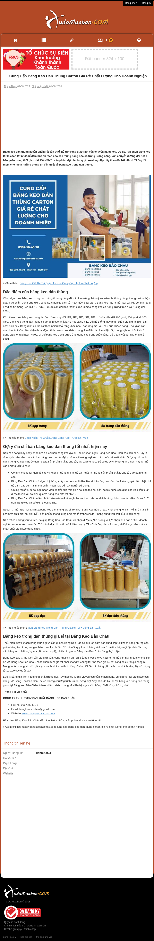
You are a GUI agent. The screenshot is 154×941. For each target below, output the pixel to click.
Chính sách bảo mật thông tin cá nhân (25, 925)
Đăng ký (146, 3)
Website (8, 773)
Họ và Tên (9, 758)
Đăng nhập (131, 3)
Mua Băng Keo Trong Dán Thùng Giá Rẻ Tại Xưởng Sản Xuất (64, 627)
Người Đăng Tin (13, 753)
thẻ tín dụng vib (44, 937)
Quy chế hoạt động (14, 922)
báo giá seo (26, 937)
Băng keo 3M (9, 937)
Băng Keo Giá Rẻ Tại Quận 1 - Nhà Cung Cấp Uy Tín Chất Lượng (59, 283)
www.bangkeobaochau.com (38, 713)
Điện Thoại (10, 763)
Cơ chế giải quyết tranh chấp (20, 929)
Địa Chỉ (8, 768)
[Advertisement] (77, 119)
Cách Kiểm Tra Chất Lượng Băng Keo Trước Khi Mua (56, 437)
